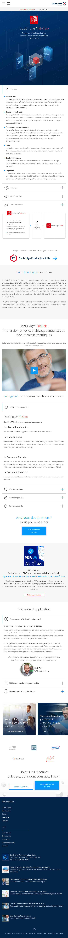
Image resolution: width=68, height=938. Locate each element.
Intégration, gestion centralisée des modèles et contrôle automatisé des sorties (35, 870)
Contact (5, 820)
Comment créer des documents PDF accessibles (28, 891)
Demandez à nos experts (34, 531)
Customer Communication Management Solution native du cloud (25, 858)
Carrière (4, 814)
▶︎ (34, 370)
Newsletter (5, 839)
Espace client (6, 811)
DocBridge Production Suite (34, 258)
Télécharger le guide (34, 595)
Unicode (5, 846)
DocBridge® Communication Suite (23, 855)
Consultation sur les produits (47, 785)
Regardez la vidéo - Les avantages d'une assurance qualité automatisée (37, 906)
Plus (44, 731)
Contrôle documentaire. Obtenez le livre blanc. (28, 904)
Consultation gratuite (15, 731)
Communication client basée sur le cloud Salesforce (30, 867)
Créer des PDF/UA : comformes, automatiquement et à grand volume (36, 894)
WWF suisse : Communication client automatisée (28, 879)
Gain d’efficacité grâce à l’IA (20, 916)
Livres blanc (6, 833)
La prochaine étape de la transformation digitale (28, 881)
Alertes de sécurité (8, 842)
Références (6, 817)
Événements (6, 836)
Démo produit (7, 807)
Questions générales (21, 787)
